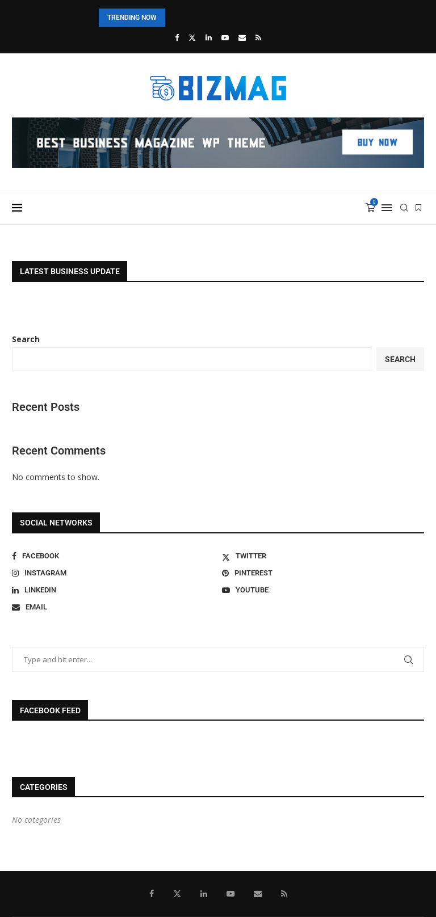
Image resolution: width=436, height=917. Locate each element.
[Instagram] (113, 573)
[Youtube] (225, 37)
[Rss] (258, 37)
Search (26, 339)
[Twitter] (192, 37)
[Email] (242, 37)
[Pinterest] (323, 573)
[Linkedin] (209, 37)
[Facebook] (177, 37)
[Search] (404, 207)
